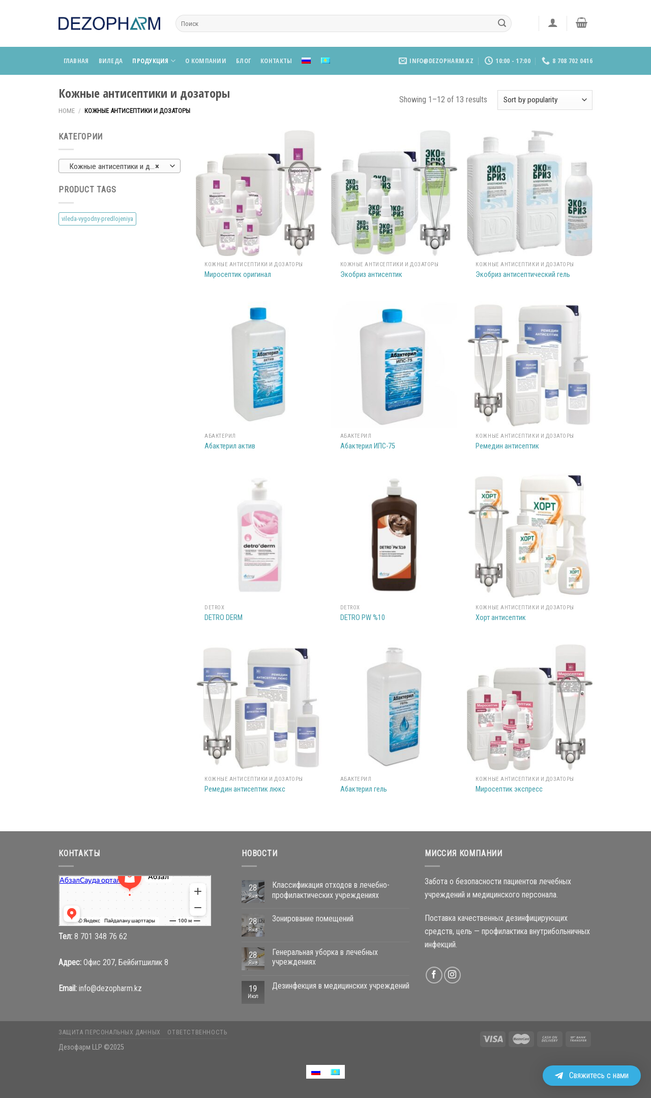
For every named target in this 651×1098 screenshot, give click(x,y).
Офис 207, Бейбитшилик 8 (125, 962)
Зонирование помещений (312, 918)
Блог (243, 60)
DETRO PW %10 (362, 617)
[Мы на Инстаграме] (452, 975)
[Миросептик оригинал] (258, 193)
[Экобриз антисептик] (394, 193)
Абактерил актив (229, 446)
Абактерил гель (363, 789)
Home (66, 111)
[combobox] (119, 166)
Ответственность (197, 1032)
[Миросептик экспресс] (530, 707)
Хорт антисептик (501, 617)
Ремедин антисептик (507, 446)
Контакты (276, 60)
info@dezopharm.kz (110, 988)
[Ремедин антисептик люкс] (258, 707)
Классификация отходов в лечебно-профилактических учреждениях (331, 889)
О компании (205, 60)
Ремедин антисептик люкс (244, 789)
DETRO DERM (223, 617)
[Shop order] (545, 100)
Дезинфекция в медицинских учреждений (340, 986)
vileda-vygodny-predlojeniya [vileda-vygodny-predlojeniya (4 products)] (97, 218)
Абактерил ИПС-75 (367, 446)
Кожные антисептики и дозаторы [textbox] (119, 166)
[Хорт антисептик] (530, 536)
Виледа (111, 60)
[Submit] (502, 23)
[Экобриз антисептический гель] (530, 193)
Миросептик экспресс (509, 789)
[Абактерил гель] (394, 707)
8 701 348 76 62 (100, 936)
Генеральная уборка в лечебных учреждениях (325, 957)
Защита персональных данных (109, 1032)
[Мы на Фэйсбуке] (434, 975)
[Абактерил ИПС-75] (394, 364)
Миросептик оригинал (237, 274)
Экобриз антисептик (371, 274)
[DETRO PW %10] (394, 536)
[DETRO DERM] (258, 536)
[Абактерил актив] (258, 364)
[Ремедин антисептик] (530, 364)
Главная (76, 60)
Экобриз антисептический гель (523, 274)
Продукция (153, 61)
